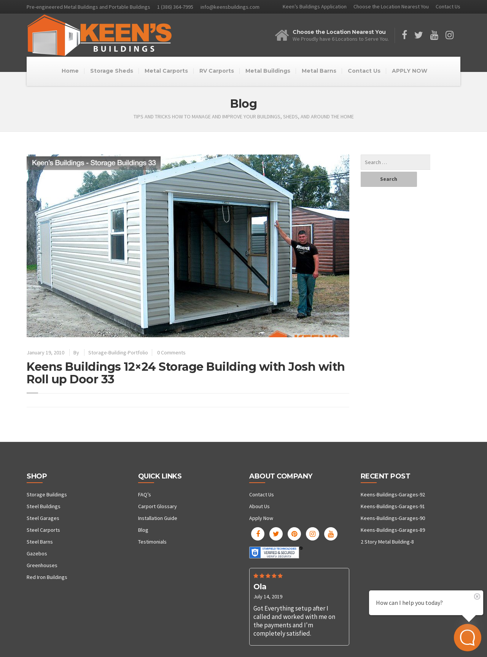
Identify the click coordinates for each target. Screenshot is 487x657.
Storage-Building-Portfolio (118, 352)
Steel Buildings (43, 506)
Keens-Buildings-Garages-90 (393, 518)
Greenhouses (42, 565)
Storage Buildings (47, 494)
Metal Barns (319, 70)
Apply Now (261, 518)
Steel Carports (43, 529)
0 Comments (171, 352)
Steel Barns (40, 541)
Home (70, 70)
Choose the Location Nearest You (391, 6)
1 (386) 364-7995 (175, 6)
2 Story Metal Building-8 (387, 541)
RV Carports (216, 70)
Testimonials (152, 541)
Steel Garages (43, 518)
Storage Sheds (111, 70)
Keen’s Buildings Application (315, 6)
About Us (259, 506)
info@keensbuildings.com (230, 6)
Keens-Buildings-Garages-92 (393, 494)
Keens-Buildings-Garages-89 (393, 529)
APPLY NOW (409, 70)
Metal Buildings (267, 70)
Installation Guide (157, 518)
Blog (143, 529)
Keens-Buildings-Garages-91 (393, 506)
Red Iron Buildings (47, 577)
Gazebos (37, 553)
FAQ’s (144, 494)
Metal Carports (166, 70)
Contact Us (448, 6)
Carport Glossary (157, 506)
